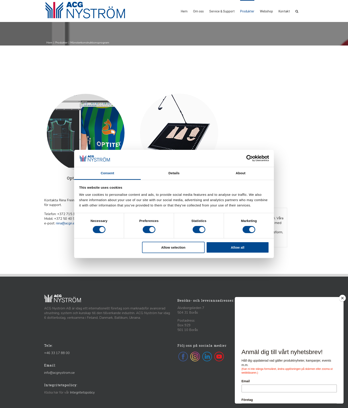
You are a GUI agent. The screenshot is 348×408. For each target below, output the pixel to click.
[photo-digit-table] (179, 95)
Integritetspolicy (82, 392)
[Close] (342, 298)
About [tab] (240, 173)
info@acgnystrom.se (59, 372)
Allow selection (173, 247)
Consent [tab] (107, 173)
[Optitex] (86, 95)
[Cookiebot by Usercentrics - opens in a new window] (249, 158)
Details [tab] (174, 173)
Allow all (237, 247)
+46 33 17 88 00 (57, 353)
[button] (296, 11)
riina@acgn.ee (66, 223)
